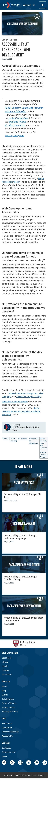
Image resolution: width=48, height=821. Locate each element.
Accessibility (7, 736)
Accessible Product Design (21, 393)
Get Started (7, 728)
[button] (35, 5)
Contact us (6, 748)
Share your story (9, 752)
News (4, 756)
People (5, 666)
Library (5, 662)
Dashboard (6, 658)
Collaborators (8, 699)
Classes (5, 670)
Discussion (6, 674)
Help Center (7, 723)
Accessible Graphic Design (28, 396)
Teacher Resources (10, 732)
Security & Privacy (10, 711)
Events (5, 695)
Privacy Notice (8, 707)
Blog (4, 691)
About (4, 686)
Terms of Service (9, 703)
